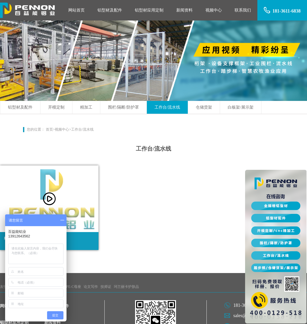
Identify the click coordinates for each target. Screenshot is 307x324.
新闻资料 (184, 10)
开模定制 (56, 107)
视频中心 (213, 10)
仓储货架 (204, 107)
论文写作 (91, 287)
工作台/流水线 (167, 107)
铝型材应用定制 (149, 10)
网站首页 (76, 10)
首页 (49, 129)
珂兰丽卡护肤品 (126, 287)
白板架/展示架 (240, 107)
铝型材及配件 (109, 10)
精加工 (86, 107)
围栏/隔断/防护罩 (123, 107)
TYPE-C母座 (71, 287)
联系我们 (243, 10)
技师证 (106, 287)
